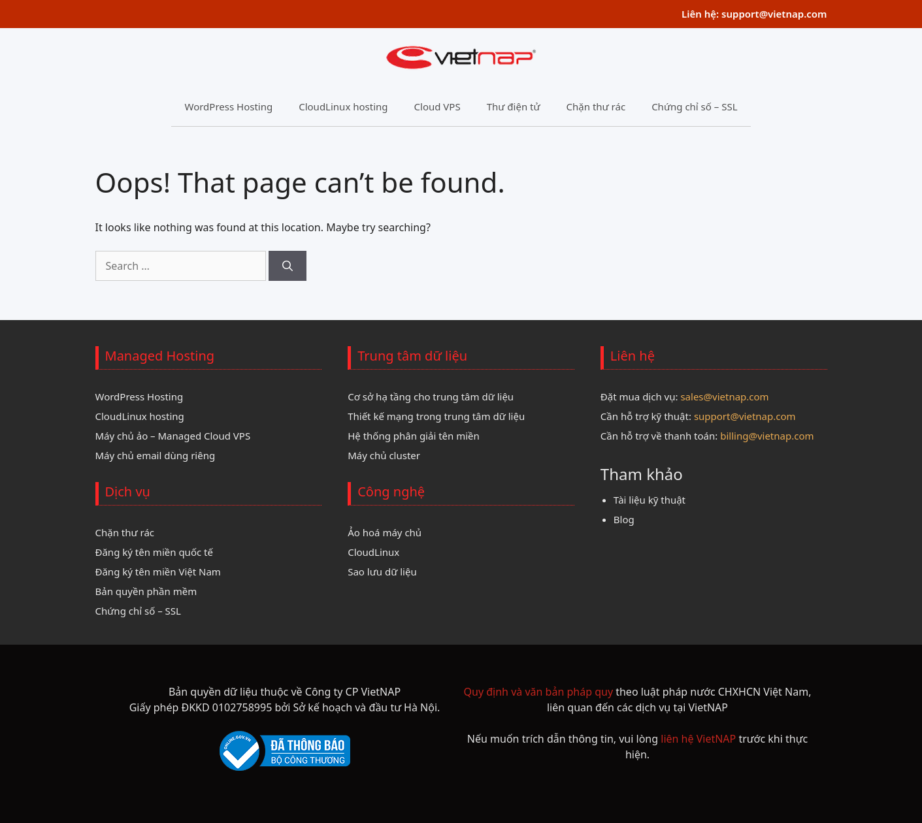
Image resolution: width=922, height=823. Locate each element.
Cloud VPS (437, 106)
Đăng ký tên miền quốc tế (154, 551)
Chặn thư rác (596, 106)
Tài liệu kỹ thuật (649, 499)
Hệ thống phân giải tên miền (414, 435)
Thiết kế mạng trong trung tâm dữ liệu (436, 416)
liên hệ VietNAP (698, 739)
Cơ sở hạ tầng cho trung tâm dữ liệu (431, 396)
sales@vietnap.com (724, 396)
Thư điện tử (513, 106)
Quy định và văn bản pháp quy (539, 692)
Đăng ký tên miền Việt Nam (158, 571)
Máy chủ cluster (384, 455)
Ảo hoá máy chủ (384, 532)
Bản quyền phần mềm (146, 591)
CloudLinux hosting (343, 106)
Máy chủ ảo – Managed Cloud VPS (173, 435)
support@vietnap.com (774, 13)
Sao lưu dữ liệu (382, 571)
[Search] (287, 266)
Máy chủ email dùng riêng (155, 455)
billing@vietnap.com (767, 435)
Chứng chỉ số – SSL (694, 106)
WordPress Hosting (228, 106)
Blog (624, 519)
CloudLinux (373, 551)
